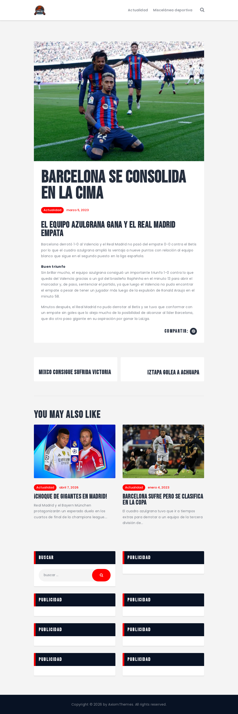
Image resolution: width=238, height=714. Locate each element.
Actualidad (52, 210)
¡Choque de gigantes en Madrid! (70, 497)
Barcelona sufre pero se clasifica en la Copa (163, 500)
